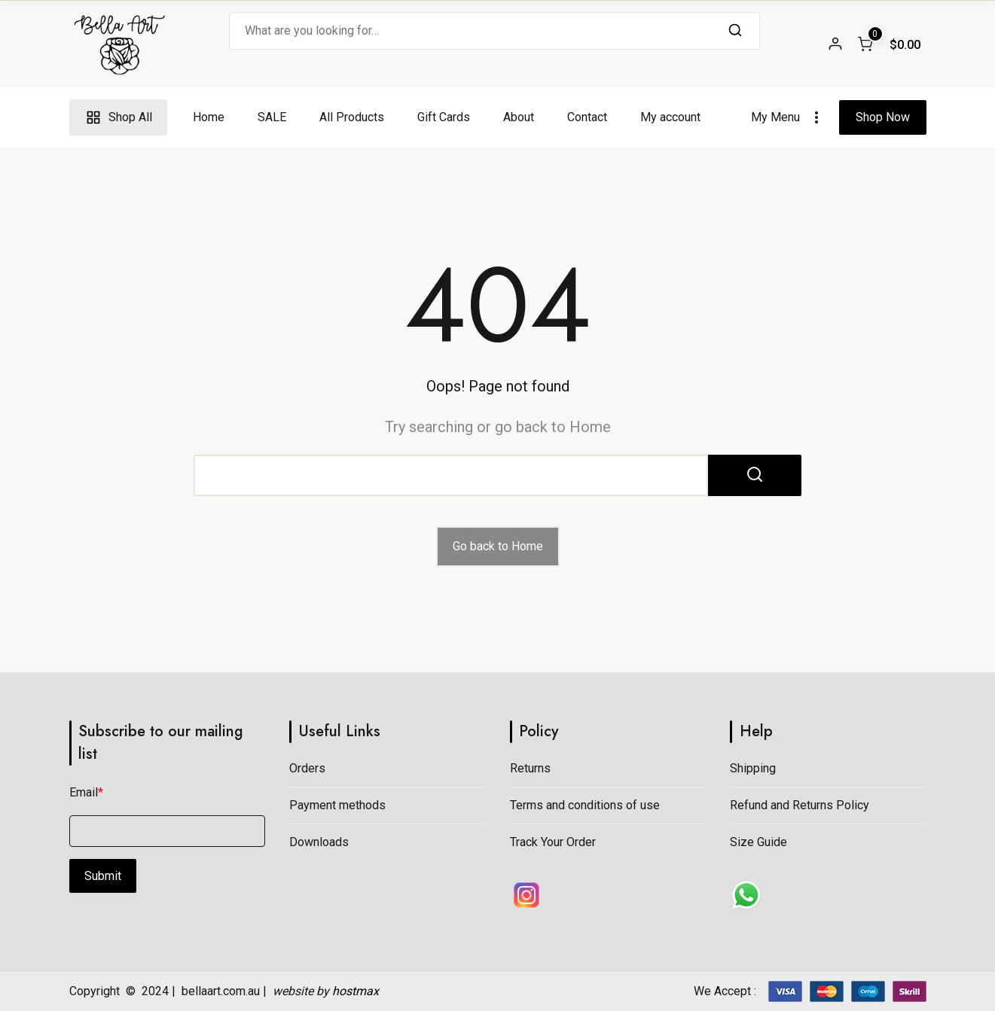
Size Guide (758, 842)
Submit (102, 876)
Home (208, 117)
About (518, 117)
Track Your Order (553, 842)
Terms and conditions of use (585, 805)
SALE (272, 117)
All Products (351, 117)
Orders (307, 768)
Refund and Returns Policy (799, 805)
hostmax (355, 991)
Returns (530, 768)
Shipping (753, 768)
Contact (587, 117)
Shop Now (883, 117)
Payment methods (337, 805)
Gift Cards (443, 117)
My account (670, 117)
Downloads (319, 842)
